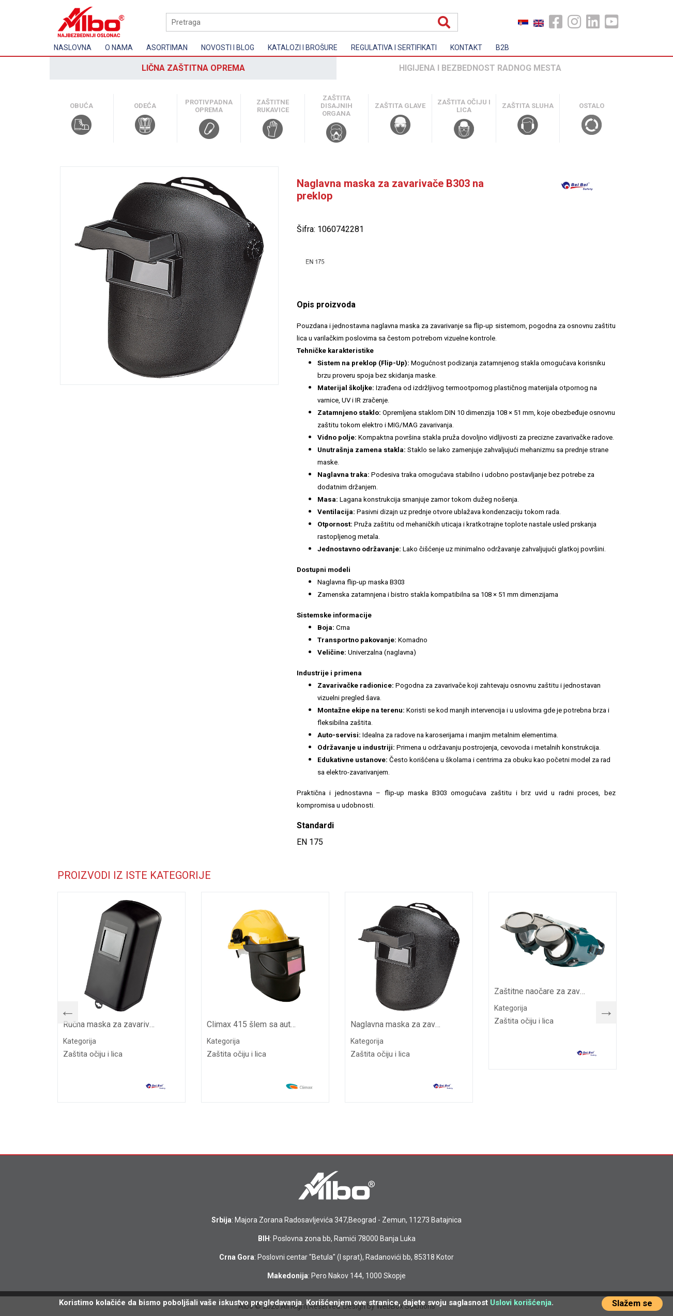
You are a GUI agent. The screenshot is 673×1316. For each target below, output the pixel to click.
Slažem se (632, 1303)
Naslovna (72, 47)
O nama (119, 47)
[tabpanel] (121, 997)
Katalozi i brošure (303, 47)
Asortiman (167, 47)
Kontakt (466, 47)
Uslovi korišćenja (521, 1302)
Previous (62, 1010)
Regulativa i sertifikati (394, 47)
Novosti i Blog (227, 47)
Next (601, 1010)
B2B (502, 47)
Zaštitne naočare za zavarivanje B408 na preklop (541, 991)
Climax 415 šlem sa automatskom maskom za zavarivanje (253, 1024)
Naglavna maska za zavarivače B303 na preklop (397, 1024)
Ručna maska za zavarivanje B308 (110, 1024)
